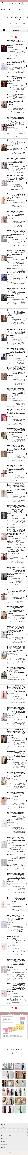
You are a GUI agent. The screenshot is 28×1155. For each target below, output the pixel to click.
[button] (2, 3)
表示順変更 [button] (16, 30)
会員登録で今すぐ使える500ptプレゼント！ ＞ (14, 0)
